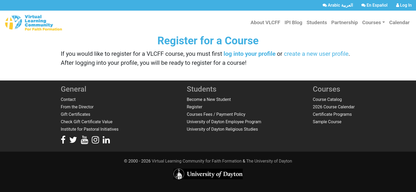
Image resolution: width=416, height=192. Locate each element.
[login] (404, 5)
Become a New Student (209, 99)
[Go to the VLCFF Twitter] (73, 141)
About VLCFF (265, 22)
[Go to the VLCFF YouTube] (85, 141)
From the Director (77, 106)
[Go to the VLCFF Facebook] (64, 141)
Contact (68, 99)
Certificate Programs (332, 114)
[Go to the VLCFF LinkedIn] (106, 141)
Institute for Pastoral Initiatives (90, 129)
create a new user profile (316, 53)
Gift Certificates (75, 114)
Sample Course (327, 121)
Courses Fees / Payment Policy (216, 114)
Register (194, 106)
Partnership (344, 22)
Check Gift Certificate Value (86, 121)
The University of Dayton (269, 161)
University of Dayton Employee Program (224, 121)
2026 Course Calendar (334, 106)
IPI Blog (293, 22)
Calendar (399, 22)
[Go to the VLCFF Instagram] (96, 141)
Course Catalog (327, 99)
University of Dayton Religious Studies (222, 129)
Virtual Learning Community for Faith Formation (196, 161)
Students (316, 22)
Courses (371, 22)
